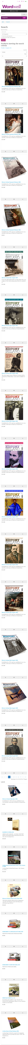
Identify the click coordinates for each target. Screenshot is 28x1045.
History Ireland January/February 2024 (11, 134)
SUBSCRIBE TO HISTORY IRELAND (11, 964)
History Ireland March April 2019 (10, 756)
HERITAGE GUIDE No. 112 (8, 998)
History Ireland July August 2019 (10, 277)
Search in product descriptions (8, 37)
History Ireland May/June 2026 (9, 799)
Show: (25, 54)
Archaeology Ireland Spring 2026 (10, 1031)
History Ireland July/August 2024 (10, 660)
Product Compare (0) (6, 48)
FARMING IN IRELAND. (8, 832)
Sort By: (25, 50)
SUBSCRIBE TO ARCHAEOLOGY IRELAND (12, 931)
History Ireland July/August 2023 (10, 612)
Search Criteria (4, 29)
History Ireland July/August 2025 (10, 708)
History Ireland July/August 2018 (10, 516)
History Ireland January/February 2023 (11, 86)
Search (8, 22)
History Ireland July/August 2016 (10, 469)
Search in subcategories (6, 36)
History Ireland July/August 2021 (10, 421)
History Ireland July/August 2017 (10, 325)
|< (2, 777)
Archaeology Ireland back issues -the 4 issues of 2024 (13, 866)
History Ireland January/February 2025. (11, 182)
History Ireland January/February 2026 (11, 230)
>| (25, 777)
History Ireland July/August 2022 (10, 564)
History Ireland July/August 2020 (10, 373)
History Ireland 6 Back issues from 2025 (12, 898)
